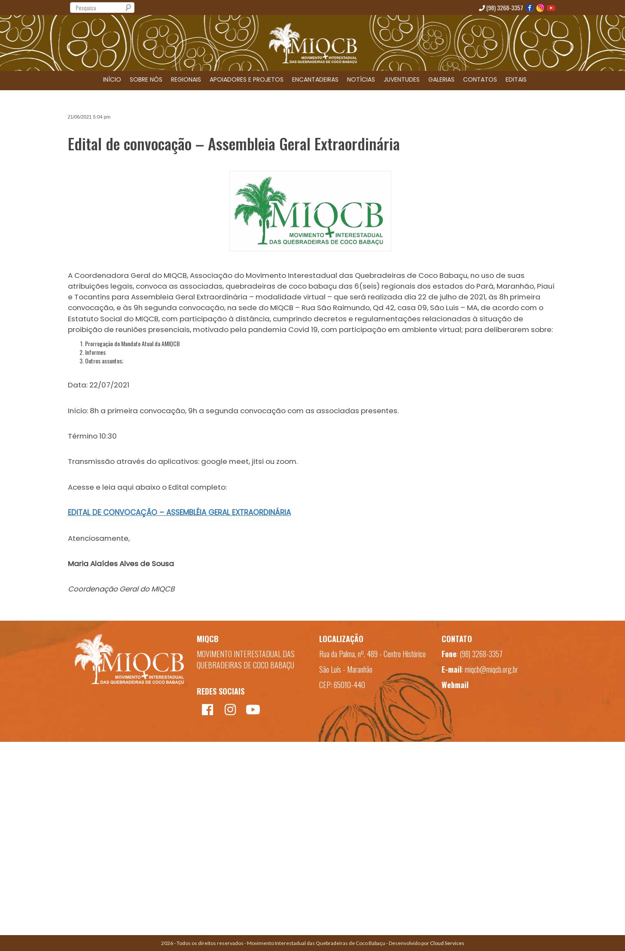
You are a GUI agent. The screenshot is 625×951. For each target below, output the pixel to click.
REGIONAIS (186, 79)
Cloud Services (447, 943)
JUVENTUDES (402, 79)
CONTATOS (480, 79)
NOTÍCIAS (361, 79)
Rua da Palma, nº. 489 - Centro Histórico (372, 653)
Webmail (455, 684)
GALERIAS (441, 79)
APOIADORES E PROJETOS (247, 79)
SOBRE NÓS (146, 79)
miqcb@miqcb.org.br (491, 669)
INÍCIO (112, 79)
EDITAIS (516, 79)
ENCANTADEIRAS (315, 79)
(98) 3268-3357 (501, 7)
